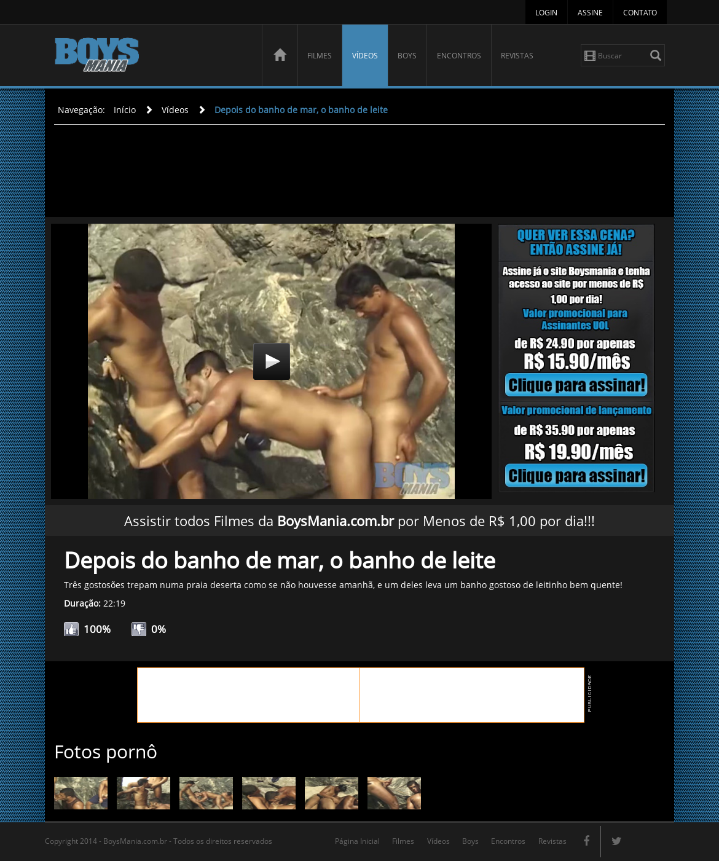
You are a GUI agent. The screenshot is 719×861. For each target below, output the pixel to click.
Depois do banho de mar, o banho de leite (301, 110)
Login (546, 12)
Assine (590, 12)
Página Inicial (357, 841)
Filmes (319, 55)
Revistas (517, 55)
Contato (640, 12)
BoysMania (151, 57)
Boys (407, 55)
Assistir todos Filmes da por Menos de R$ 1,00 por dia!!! (359, 520)
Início (125, 110)
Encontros (459, 55)
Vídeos (365, 55)
